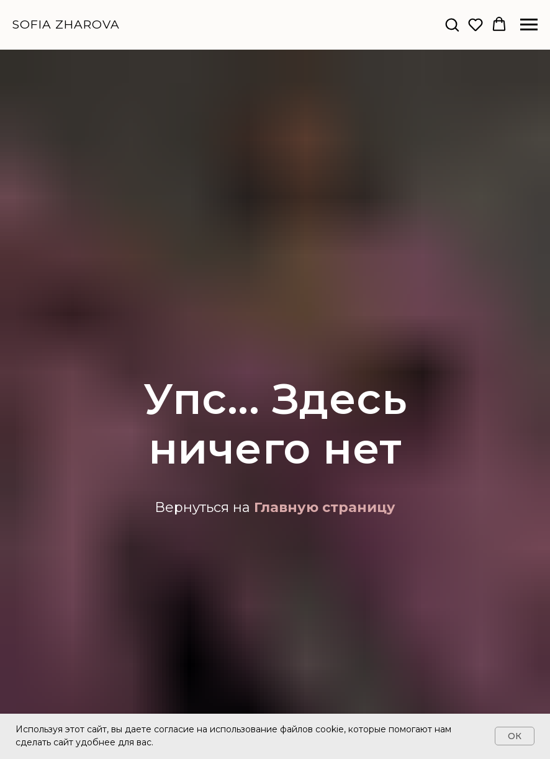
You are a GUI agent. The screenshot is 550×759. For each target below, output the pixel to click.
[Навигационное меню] (529, 25)
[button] (451, 24)
